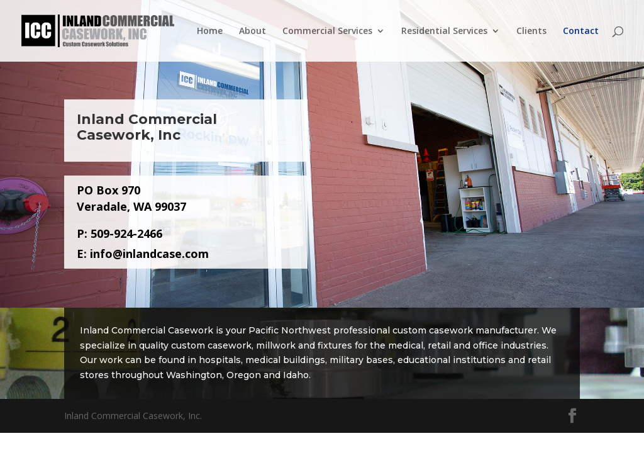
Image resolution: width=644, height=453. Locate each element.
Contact (581, 31)
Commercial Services (327, 31)
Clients (531, 31)
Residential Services (444, 31)
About (252, 31)
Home (210, 31)
